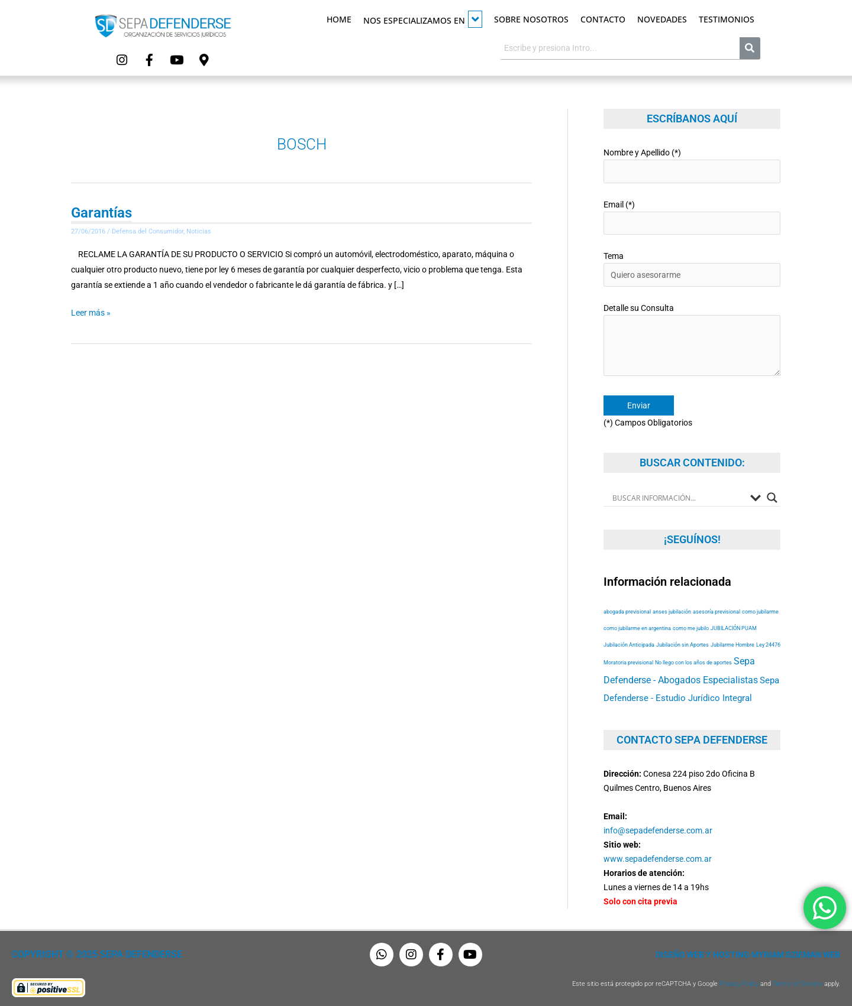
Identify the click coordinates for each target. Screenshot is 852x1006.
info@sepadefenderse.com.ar (658, 827)
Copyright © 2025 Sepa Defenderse (92, 951)
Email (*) (692, 216)
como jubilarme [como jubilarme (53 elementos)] (760, 608)
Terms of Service (797, 981)
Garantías (101, 211)
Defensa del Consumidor (147, 230)
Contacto (602, 19)
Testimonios (726, 19)
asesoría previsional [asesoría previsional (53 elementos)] (716, 608)
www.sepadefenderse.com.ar (658, 856)
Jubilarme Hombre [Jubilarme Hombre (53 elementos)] (732, 641)
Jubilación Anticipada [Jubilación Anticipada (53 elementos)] (629, 641)
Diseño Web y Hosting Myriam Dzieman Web (748, 951)
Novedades (662, 19)
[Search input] (678, 494)
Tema (692, 267)
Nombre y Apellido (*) (692, 164)
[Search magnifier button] (772, 494)
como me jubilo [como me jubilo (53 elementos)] (691, 625)
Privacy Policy (739, 981)
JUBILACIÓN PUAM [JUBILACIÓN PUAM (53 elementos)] (734, 625)
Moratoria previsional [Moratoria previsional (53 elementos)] (628, 659)
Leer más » (91, 310)
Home (339, 19)
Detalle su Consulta (692, 339)
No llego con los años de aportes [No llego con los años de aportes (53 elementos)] (693, 659)
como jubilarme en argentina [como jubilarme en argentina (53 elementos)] (637, 625)
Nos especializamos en (422, 19)
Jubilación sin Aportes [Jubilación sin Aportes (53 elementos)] (682, 641)
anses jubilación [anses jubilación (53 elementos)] (672, 608)
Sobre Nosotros (531, 19)
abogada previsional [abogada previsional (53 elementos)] (627, 608)
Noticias (198, 230)
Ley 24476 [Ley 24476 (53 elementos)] (768, 641)
